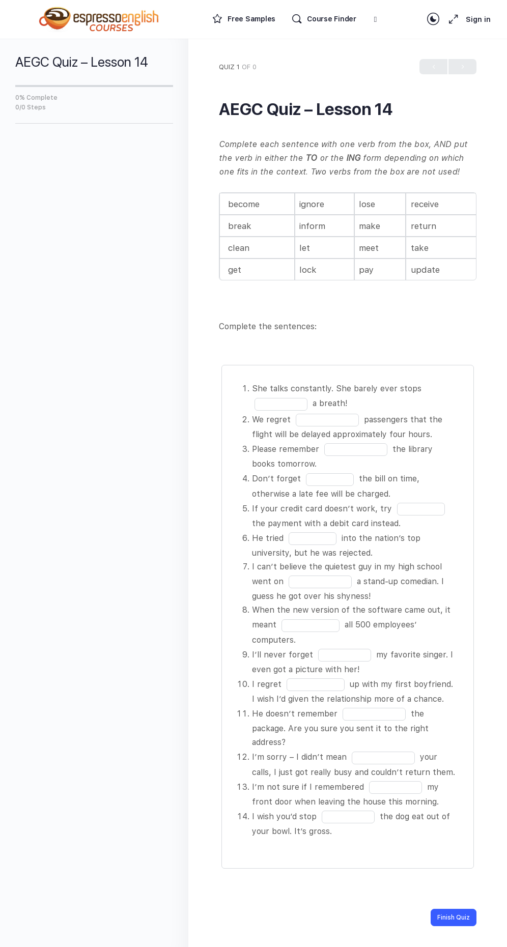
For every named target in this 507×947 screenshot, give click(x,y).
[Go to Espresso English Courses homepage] (99, 18)
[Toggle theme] (433, 19)
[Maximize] (451, 19)
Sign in (478, 19)
